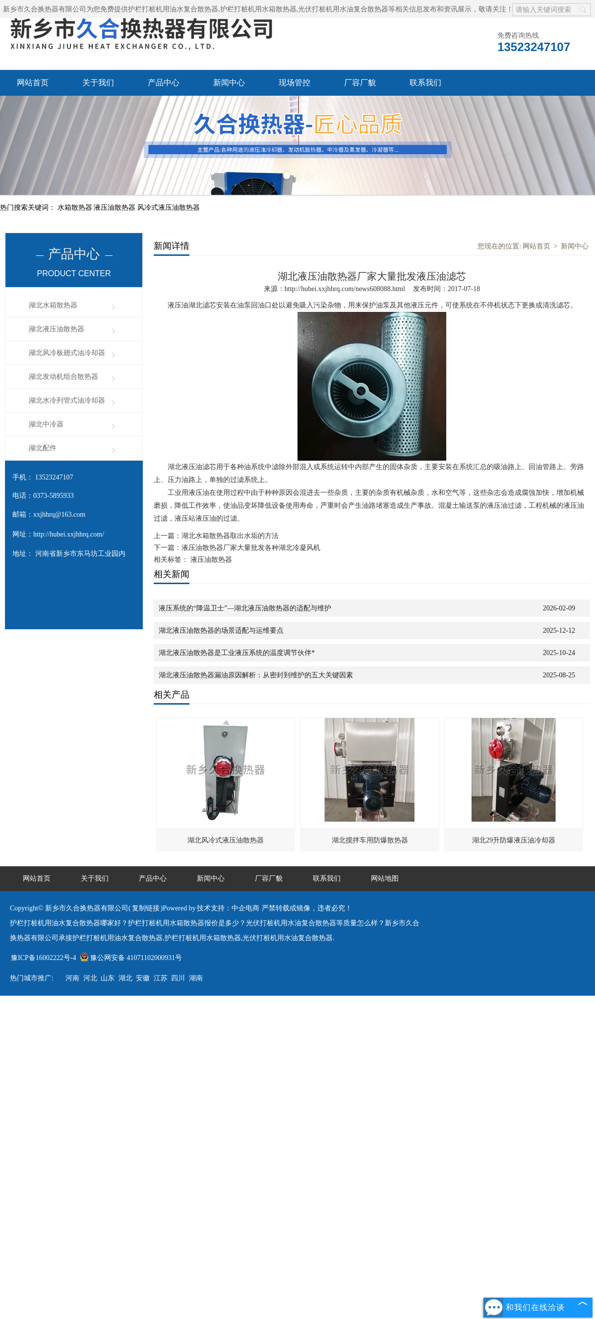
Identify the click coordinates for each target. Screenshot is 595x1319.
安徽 (143, 978)
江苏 (161, 978)
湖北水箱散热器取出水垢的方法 (230, 536)
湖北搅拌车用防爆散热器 (370, 840)
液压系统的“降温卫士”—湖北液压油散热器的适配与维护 (245, 608)
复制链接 (146, 908)
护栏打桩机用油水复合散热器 (173, 9)
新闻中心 (229, 82)
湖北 (125, 978)
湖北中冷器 (46, 424)
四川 (178, 978)
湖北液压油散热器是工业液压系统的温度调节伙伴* (237, 653)
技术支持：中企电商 (228, 908)
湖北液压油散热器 (56, 329)
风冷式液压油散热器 (168, 207)
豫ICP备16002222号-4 (43, 957)
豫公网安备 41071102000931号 (131, 957)
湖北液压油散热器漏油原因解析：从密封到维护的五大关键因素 (256, 675)
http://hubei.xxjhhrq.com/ (68, 534)
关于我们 (98, 82)
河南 (72, 978)
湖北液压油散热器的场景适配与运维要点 (221, 630)
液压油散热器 (115, 207)
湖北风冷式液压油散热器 (225, 840)
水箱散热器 (76, 207)
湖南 (196, 978)
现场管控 (294, 82)
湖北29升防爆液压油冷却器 (513, 840)
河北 (90, 978)
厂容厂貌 (360, 82)
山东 (108, 978)
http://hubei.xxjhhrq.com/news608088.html (345, 289)
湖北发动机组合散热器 (63, 376)
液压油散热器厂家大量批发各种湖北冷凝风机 (250, 547)
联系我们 (425, 82)
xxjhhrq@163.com (59, 514)
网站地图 (385, 878)
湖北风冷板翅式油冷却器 (67, 353)
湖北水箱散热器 (53, 305)
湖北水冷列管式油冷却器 (67, 400)
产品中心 (163, 82)
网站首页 (33, 82)
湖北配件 (43, 448)
